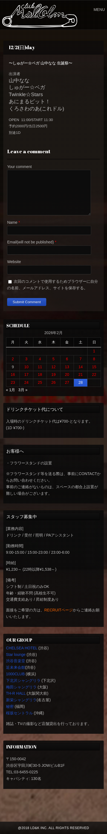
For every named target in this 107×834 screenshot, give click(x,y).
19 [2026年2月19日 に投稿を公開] (53, 374)
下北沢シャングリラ (23, 680)
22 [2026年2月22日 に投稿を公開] (94, 374)
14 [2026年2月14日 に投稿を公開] (81, 367)
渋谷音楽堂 (15, 661)
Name (12, 222)
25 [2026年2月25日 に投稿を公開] (40, 382)
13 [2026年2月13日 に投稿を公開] (67, 367)
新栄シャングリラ (21, 700)
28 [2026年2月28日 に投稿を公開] (81, 382)
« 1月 (10, 390)
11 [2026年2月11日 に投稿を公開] (40, 367)
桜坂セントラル (19, 713)
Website (14, 262)
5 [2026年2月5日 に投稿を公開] (54, 359)
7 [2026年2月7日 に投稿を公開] (81, 359)
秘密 (10, 706)
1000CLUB (15, 674)
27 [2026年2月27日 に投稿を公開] (67, 382)
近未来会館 (15, 667)
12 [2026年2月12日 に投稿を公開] (53, 367)
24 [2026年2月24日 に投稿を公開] (26, 382)
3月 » (22, 390)
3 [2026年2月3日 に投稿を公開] (26, 359)
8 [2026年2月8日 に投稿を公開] (94, 359)
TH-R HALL (16, 693)
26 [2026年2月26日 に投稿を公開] (53, 382)
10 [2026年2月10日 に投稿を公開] (26, 367)
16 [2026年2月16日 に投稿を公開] (13, 374)
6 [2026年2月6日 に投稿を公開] (67, 359)
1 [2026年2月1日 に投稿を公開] (94, 351)
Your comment (19, 166)
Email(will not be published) (30, 242)
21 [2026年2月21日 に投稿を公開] (81, 374)
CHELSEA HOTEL (21, 648)
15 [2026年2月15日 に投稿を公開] (94, 367)
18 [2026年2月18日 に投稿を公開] (40, 374)
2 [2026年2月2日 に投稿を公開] (13, 359)
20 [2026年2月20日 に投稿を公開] (67, 374)
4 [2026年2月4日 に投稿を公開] (40, 359)
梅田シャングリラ (21, 687)
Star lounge (16, 654)
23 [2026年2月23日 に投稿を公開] (13, 382)
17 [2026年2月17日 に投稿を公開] (26, 374)
